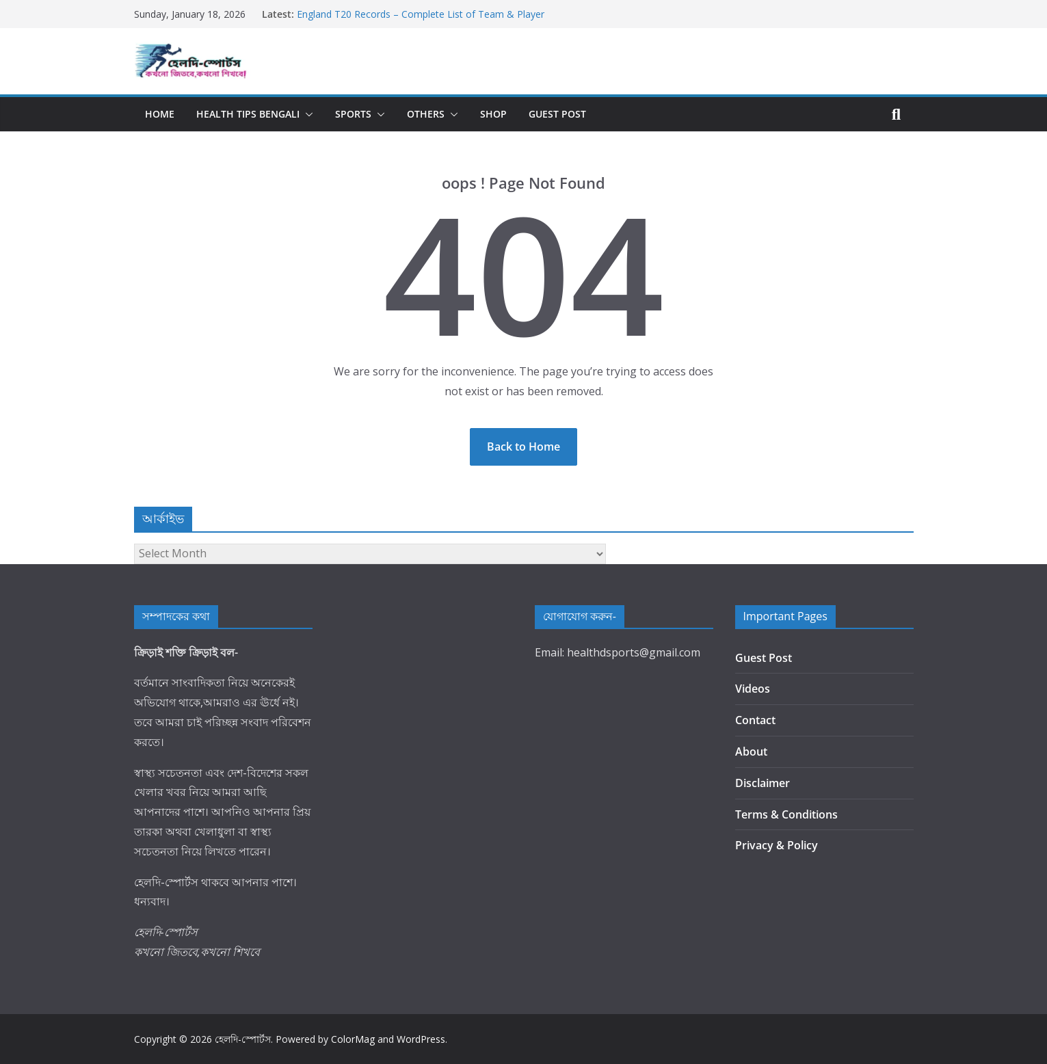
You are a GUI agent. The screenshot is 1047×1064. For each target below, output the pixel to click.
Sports (353, 113)
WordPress (421, 1039)
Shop (493, 113)
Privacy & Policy (776, 845)
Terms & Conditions (786, 814)
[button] (306, 114)
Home (159, 113)
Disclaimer (762, 782)
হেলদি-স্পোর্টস (243, 1039)
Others (426, 113)
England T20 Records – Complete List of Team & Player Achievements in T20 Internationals (420, 21)
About (751, 751)
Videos (752, 688)
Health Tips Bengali (248, 113)
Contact (755, 720)
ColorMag (353, 1039)
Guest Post (557, 113)
